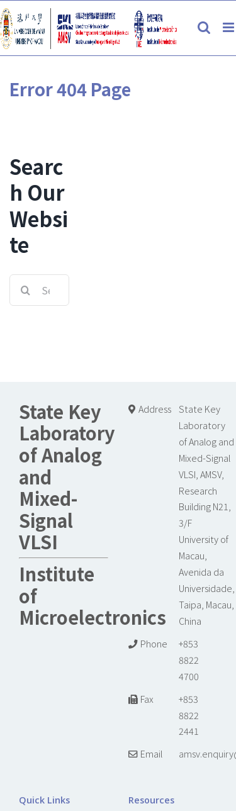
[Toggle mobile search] (204, 27)
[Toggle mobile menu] (229, 27)
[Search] (25, 290)
